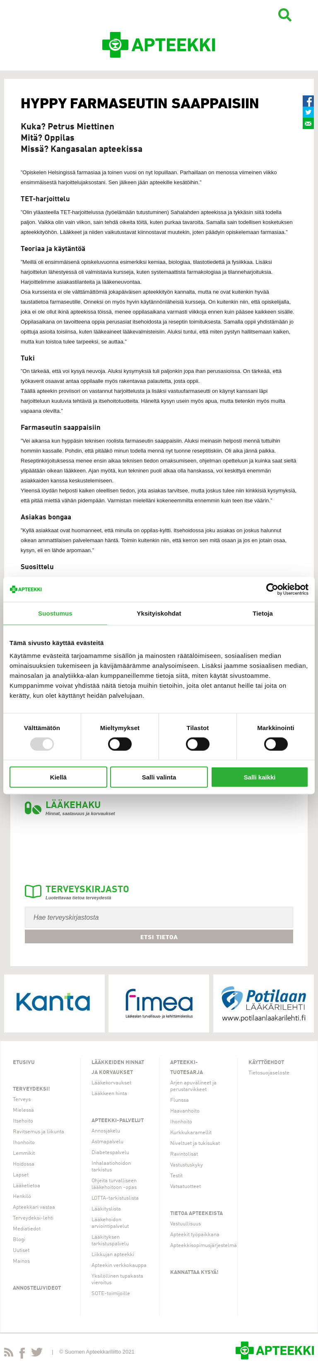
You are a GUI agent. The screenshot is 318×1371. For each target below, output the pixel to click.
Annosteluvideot (37, 1288)
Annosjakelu (106, 1131)
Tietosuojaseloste (268, 1073)
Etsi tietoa (159, 937)
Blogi (19, 1239)
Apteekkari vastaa (34, 1207)
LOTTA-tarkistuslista (115, 1198)
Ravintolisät (184, 1154)
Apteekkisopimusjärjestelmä (203, 1245)
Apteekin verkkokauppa (119, 1265)
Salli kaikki (260, 777)
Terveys (22, 1099)
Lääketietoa (26, 1185)
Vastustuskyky (186, 1165)
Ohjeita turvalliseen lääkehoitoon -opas (114, 1184)
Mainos (21, 1261)
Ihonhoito (24, 1142)
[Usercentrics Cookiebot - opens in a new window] (272, 589)
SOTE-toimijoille (111, 1293)
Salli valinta (159, 777)
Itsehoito (23, 1121)
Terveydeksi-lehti (33, 1218)
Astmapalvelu (107, 1142)
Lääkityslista (106, 1209)
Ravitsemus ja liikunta (38, 1132)
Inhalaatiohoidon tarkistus (111, 1167)
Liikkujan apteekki (113, 1254)
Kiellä (58, 777)
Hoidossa (23, 1164)
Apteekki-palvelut (118, 1120)
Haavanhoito (185, 1111)
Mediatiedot (27, 1229)
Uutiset (21, 1250)
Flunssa (179, 1100)
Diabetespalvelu (110, 1152)
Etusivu (24, 1062)
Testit (176, 1176)
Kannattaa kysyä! (194, 1272)
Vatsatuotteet (185, 1186)
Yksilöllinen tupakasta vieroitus (117, 1280)
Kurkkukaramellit (191, 1132)
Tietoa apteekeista (196, 1213)
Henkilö (22, 1196)
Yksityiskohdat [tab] (159, 612)
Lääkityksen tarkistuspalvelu (110, 1241)
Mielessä (23, 1110)
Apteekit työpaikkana (194, 1234)
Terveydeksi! (31, 1089)
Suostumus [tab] (55, 612)
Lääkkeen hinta (109, 1093)
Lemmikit (24, 1153)
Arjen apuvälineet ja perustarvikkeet (193, 1086)
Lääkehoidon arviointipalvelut (110, 1223)
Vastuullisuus (185, 1224)
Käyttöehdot (266, 1062)
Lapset (21, 1175)
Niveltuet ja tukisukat (195, 1143)
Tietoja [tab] (263, 612)
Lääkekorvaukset (111, 1083)
